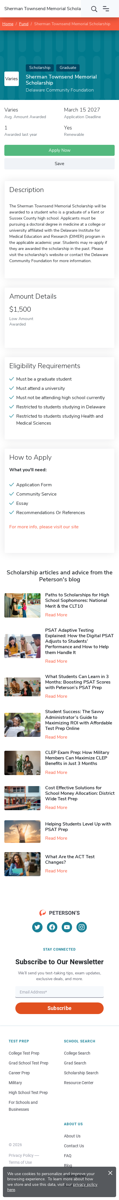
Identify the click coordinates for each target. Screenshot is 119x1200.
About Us (72, 1136)
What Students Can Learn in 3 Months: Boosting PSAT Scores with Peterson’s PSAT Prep (78, 682)
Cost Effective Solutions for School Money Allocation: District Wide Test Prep (80, 793)
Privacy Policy (21, 1155)
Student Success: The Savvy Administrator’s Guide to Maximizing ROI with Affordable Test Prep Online (78, 720)
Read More (56, 615)
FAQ (68, 1155)
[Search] (94, 8)
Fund (23, 24)
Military (15, 1082)
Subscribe (59, 1008)
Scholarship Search (81, 1073)
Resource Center (79, 1082)
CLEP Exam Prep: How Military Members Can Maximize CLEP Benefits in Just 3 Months (77, 758)
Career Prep (19, 1073)
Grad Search (75, 1063)
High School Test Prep (28, 1092)
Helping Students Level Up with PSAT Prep (78, 827)
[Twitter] (37, 927)
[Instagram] (81, 927)
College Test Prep (24, 1053)
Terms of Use (20, 1162)
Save (59, 164)
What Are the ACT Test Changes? (70, 859)
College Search (77, 1053)
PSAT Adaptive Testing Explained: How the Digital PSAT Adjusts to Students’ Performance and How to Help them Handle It (79, 641)
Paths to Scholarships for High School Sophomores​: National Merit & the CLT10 (77, 600)
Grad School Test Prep (28, 1063)
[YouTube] (67, 927)
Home (7, 24)
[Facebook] (52, 927)
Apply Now (60, 150)
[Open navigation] (106, 8)
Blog (68, 1165)
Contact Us (74, 1146)
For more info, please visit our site (43, 527)
